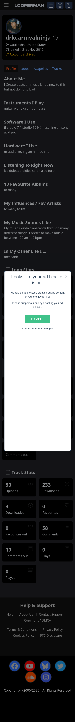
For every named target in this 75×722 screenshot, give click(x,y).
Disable (37, 319)
